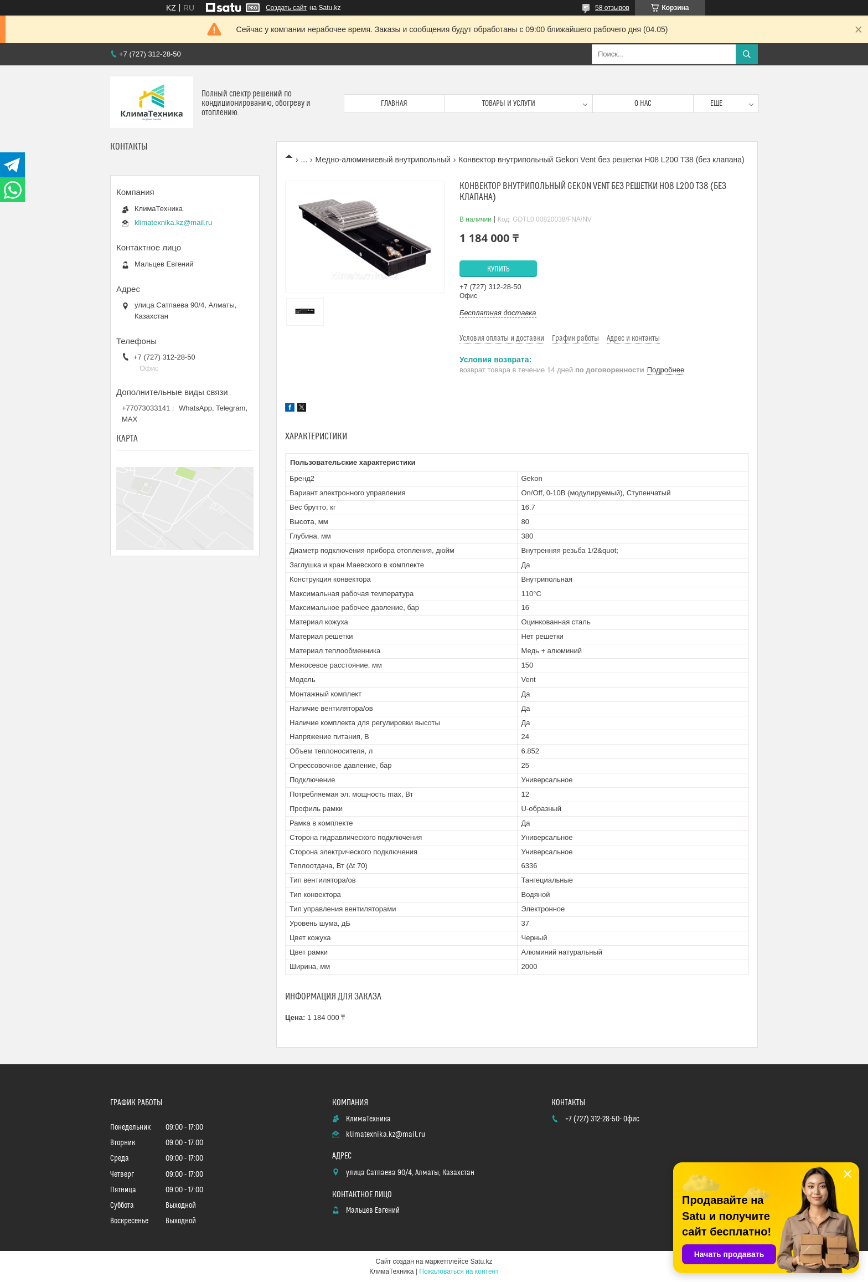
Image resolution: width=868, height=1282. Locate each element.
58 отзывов (612, 8)
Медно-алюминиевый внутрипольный (383, 159)
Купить (498, 269)
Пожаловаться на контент (458, 1271)
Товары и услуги (508, 103)
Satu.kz (481, 1261)
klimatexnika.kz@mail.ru (173, 222)
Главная (394, 103)
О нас (643, 103)
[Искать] (747, 54)
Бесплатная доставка (497, 313)
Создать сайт (286, 8)
